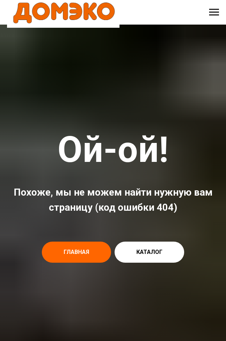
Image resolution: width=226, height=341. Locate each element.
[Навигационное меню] (214, 12)
